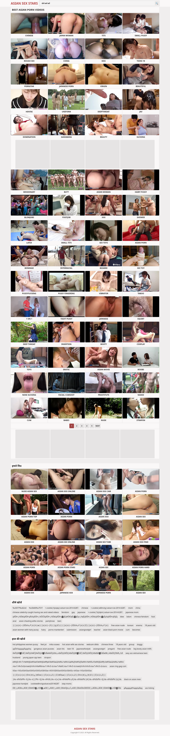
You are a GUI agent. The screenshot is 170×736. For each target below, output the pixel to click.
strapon (47, 657)
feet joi (44, 644)
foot (153, 616)
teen (59, 621)
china (138, 608)
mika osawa (54, 644)
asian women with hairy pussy (26, 629)
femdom (65, 612)
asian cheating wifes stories (31, 621)
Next (98, 426)
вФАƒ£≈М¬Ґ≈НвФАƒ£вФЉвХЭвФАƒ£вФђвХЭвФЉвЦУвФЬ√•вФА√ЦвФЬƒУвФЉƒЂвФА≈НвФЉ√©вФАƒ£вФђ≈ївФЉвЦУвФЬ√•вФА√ (68, 662)
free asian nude (118, 625)
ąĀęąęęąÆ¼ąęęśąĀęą (133, 688)
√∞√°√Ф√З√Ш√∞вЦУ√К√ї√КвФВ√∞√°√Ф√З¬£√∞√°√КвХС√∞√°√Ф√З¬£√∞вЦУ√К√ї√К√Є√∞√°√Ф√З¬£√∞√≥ (60, 666)
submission (72, 629)
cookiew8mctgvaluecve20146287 (45, 683)
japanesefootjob (83, 649)
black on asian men (132, 679)
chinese (85, 608)
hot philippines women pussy (25, 644)
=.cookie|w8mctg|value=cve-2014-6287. (108, 608)
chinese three (107, 644)
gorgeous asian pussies (44, 649)
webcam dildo (93, 644)
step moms (67, 683)
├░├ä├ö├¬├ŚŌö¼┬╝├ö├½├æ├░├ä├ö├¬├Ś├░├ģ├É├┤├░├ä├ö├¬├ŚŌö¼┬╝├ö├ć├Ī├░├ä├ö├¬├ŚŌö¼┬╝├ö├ (60, 625)
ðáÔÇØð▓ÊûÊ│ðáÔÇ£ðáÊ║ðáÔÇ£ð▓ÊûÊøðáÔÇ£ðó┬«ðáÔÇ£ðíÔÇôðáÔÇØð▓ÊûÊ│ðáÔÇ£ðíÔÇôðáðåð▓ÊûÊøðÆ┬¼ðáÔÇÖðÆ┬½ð (68, 653)
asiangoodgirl (85, 629)
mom (130, 608)
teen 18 (70, 649)
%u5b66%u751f (35, 608)
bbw (122, 616)
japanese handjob (20, 683)
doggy (139, 644)
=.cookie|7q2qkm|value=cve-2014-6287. (105, 612)
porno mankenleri (56, 629)
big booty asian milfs (142, 649)
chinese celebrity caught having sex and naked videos (36, 612)
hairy (43, 629)
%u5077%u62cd (19, 608)
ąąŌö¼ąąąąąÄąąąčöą (22, 649)
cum (128, 629)
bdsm (129, 616)
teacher (97, 629)
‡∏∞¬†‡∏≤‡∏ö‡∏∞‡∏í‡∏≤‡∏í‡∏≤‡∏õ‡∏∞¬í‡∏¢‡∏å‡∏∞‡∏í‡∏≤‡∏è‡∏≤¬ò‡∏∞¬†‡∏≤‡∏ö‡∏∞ (52, 670)
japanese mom (132, 612)
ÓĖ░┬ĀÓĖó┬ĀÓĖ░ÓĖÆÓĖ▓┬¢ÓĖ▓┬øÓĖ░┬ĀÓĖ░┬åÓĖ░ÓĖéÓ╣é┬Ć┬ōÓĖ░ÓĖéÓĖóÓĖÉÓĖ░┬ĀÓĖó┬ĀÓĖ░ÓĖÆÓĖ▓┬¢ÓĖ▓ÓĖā (67, 688)
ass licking (149, 688)
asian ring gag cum (118, 666)
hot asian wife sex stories (73, 644)
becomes (136, 629)
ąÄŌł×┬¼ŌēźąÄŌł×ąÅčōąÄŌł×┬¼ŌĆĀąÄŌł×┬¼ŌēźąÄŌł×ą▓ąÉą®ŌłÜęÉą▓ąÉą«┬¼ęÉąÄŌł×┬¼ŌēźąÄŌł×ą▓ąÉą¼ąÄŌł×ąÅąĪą (65, 616)
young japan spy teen (32, 657)
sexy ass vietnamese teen (136, 653)
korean (130, 625)
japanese (81, 612)
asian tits (60, 649)
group (131, 644)
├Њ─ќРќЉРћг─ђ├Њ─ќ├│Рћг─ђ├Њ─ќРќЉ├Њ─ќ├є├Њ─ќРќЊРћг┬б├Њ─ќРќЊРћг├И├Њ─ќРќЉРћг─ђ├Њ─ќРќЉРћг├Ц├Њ (67, 679)
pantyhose (50, 621)
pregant (111, 649)
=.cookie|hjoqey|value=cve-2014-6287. (62, 608)
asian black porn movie (113, 629)
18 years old (150, 625)
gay (73, 612)
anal (14, 621)
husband (16, 657)
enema (139, 625)
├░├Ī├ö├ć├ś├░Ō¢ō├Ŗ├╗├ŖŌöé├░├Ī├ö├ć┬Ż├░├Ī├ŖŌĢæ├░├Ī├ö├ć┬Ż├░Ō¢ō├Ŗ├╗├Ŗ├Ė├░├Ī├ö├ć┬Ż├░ (59, 675)
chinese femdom (141, 616)
